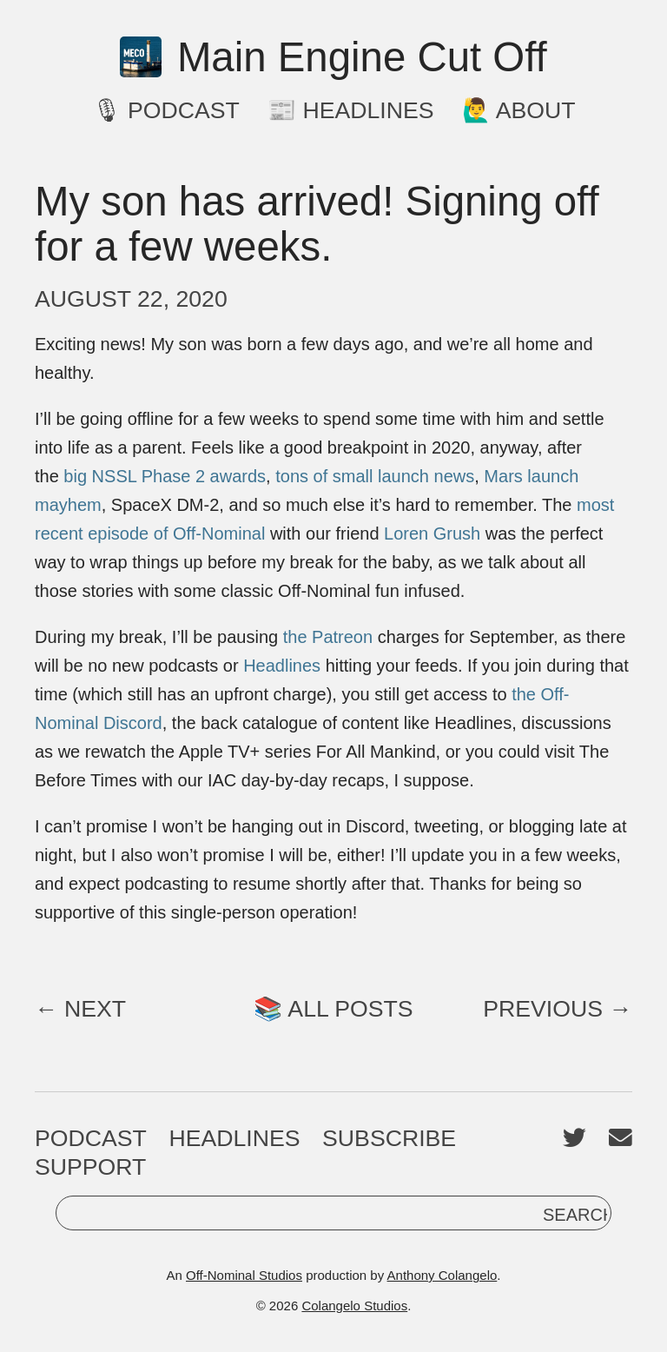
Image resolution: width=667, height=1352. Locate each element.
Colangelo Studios (354, 1305)
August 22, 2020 (131, 299)
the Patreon (328, 636)
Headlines (281, 665)
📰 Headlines (350, 110)
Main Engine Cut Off (333, 57)
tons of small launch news (374, 476)
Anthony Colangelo (442, 1275)
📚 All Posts (333, 1009)
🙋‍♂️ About (519, 110)
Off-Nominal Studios (244, 1275)
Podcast (91, 1138)
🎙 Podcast (166, 110)
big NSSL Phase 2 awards (164, 476)
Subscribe (389, 1138)
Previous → (557, 1009)
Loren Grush (432, 533)
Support (90, 1167)
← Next (80, 1009)
